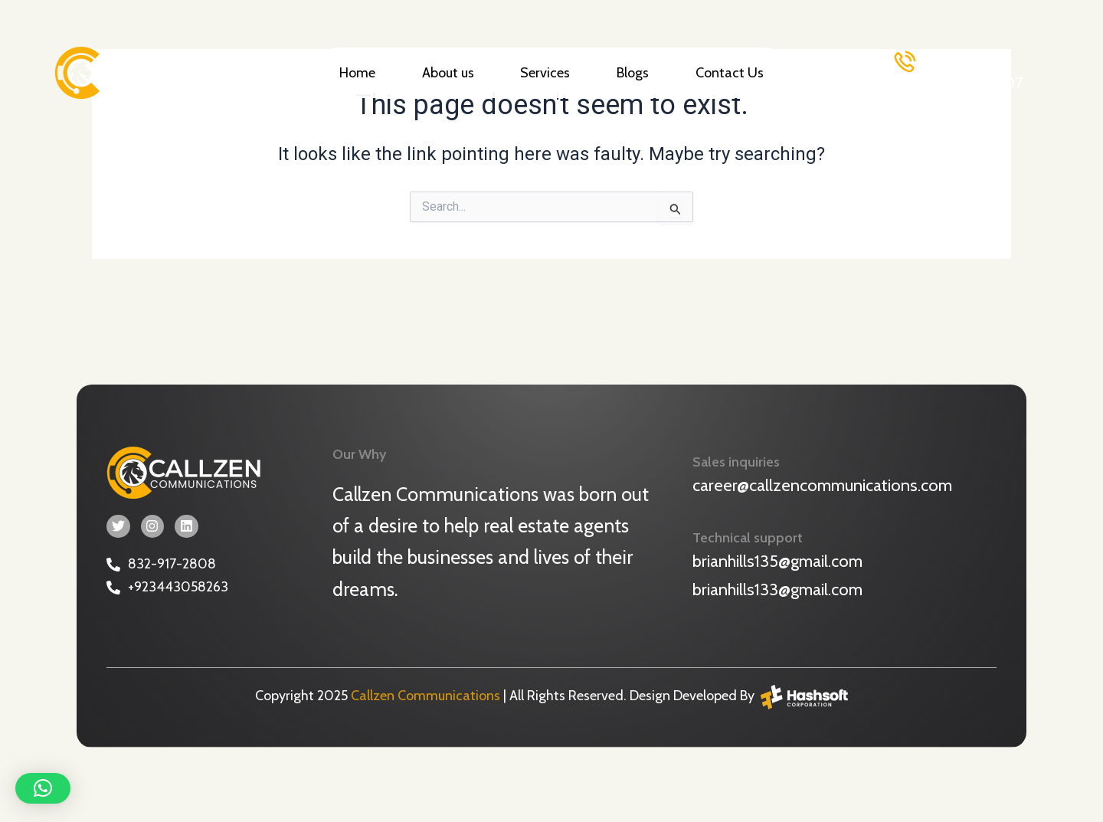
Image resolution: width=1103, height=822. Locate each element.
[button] (42, 788)
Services (545, 72)
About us (448, 72)
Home (357, 72)
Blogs (633, 72)
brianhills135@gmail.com (777, 559)
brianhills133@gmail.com (777, 588)
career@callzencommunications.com (822, 484)
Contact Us (730, 72)
